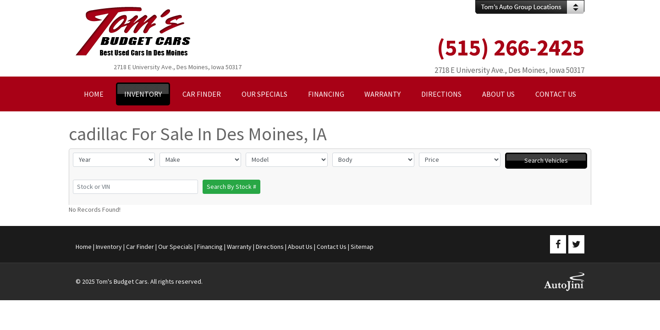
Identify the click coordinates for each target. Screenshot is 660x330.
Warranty (239, 246)
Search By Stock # (231, 186)
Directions (270, 246)
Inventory (109, 246)
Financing (210, 246)
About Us (300, 246)
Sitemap (362, 246)
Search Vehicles (546, 160)
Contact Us (331, 246)
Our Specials (175, 246)
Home (84, 246)
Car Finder (140, 246)
